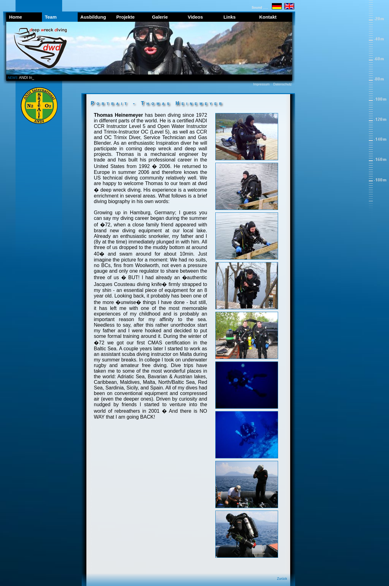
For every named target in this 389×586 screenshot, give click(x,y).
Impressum (261, 84)
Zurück (282, 578)
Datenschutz (282, 84)
